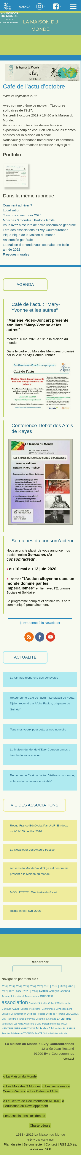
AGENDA (25, 284)
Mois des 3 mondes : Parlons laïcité (29, 220)
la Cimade (51, 1018)
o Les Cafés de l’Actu (42, 1091)
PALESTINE (69, 1028)
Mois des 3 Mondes (49, 1028)
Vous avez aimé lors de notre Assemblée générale (39, 225)
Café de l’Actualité (38, 1003)
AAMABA (43, 991)
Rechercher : (40, 962)
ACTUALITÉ (25, 657)
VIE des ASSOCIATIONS (34, 805)
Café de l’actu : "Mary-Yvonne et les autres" (35, 307)
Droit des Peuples (36, 1013)
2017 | (40, 986)
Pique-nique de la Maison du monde (29, 235)
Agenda (24, 6)
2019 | (55, 986)
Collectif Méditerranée (59, 1003)
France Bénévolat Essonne (31, 1018)
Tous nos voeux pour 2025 (22, 215)
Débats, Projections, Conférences (38, 1009)
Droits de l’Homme (55, 1013)
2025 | (27, 991)
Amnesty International (13, 996)
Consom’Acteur (11, 1008)
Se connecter (33, 1144)
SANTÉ (38, 1033)
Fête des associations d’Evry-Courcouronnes (35, 230)
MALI (64, 1023)
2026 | (35, 991)
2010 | (5, 986)
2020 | (63, 986)
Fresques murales (16, 254)
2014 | (19, 986)
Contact (51, 1144)
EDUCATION (72, 1013)
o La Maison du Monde (20, 1076)
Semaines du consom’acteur (42, 540)
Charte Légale (40, 1125)
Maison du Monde (51, 1023)
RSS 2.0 (66, 1144)
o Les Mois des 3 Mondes (22, 1086)
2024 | (19, 991)
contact (69, 1058)
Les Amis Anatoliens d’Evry (27, 1023)
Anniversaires (32, 996)
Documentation (18, 1013)
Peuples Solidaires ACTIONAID (18, 1033)
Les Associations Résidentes (24, 1116)
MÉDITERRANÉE (11, 1028)
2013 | (12, 986)
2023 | (12, 991)
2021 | (71, 986)
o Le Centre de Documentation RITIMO (31, 1101)
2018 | (47, 986)
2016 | (33, 986)
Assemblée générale (18, 240)
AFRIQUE (54, 991)
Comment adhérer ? (17, 205)
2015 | (26, 986)
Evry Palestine (9, 1018)
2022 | (5, 991)
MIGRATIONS (28, 1028)
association (15, 1002)
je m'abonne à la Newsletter (40, 623)
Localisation (11, 210)
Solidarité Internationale (55, 1033)
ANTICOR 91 (46, 996)
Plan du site (12, 1144)
